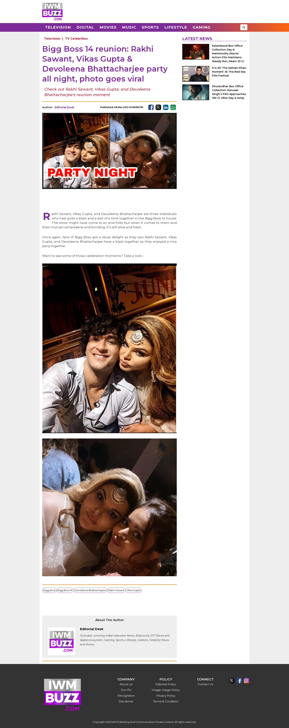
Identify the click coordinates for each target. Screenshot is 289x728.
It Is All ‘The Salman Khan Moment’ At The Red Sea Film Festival (229, 71)
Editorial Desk (64, 107)
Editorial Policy (166, 684)
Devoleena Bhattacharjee (90, 590)
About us (126, 684)
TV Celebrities (76, 38)
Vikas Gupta (133, 590)
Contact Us (205, 684)
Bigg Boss (49, 590)
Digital (85, 27)
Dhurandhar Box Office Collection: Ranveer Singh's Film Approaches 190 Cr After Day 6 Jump (229, 92)
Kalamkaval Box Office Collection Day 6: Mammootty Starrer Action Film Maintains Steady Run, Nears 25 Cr (228, 53)
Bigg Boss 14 (65, 590)
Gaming (201, 27)
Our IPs (126, 690)
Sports (150, 27)
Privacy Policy (165, 695)
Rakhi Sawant (116, 590)
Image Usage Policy (166, 690)
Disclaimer (126, 701)
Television (58, 27)
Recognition (126, 695)
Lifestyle (175, 27)
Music (129, 27)
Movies (108, 27)
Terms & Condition (165, 701)
